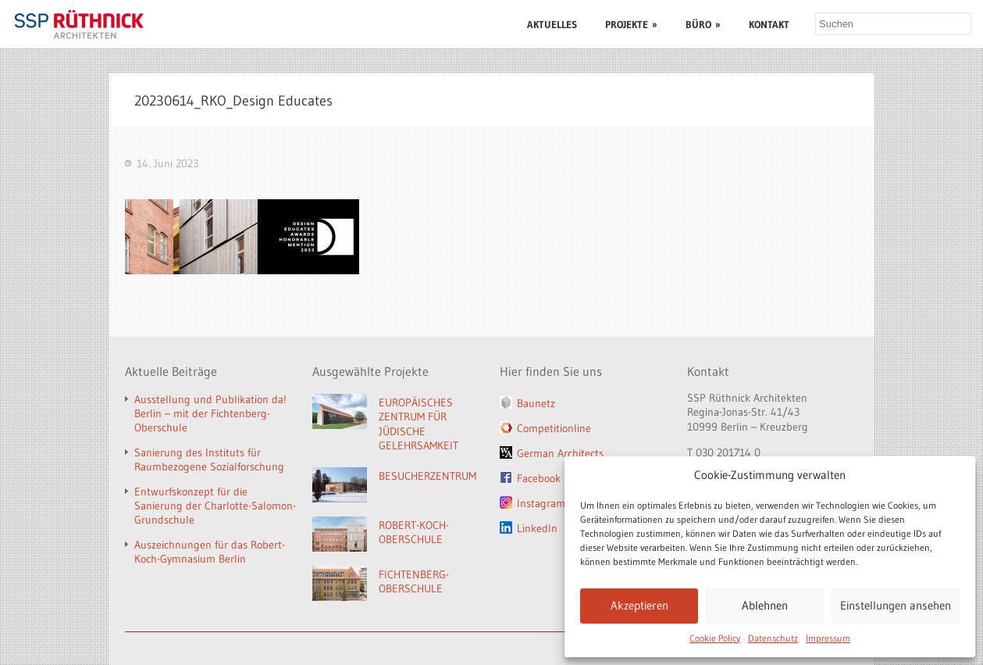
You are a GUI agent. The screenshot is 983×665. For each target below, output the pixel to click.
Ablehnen (765, 605)
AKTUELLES (552, 24)
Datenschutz (773, 638)
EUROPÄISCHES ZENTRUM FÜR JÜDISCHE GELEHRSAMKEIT (418, 424)
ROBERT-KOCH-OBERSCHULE (414, 532)
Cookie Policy (714, 638)
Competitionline (554, 428)
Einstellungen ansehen (895, 605)
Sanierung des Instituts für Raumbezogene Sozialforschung (209, 459)
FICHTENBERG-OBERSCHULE (414, 581)
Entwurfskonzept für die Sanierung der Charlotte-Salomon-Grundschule (215, 505)
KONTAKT (769, 24)
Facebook (539, 478)
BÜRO (703, 24)
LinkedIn (537, 528)
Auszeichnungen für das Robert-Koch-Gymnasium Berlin (209, 552)
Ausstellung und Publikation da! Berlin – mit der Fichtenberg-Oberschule (210, 413)
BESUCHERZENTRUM (427, 476)
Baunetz (536, 403)
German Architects (560, 453)
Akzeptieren (639, 605)
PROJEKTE (631, 24)
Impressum (828, 638)
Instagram (541, 503)
